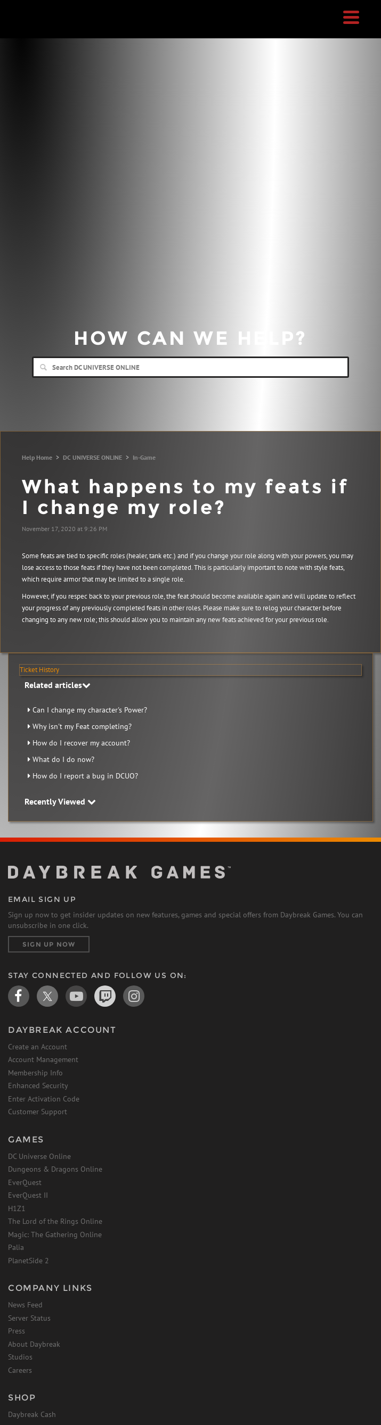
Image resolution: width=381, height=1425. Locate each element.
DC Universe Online (39, 1156)
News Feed (25, 1305)
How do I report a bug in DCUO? (85, 776)
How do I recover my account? (81, 743)
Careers (20, 1370)
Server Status (29, 1318)
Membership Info (35, 1073)
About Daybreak (34, 1344)
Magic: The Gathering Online (55, 1234)
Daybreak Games (34, 30)
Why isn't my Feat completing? (82, 726)
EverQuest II (28, 1195)
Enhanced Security (38, 1085)
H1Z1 (17, 1208)
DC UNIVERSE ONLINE (92, 457)
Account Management (43, 1059)
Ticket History (39, 669)
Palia (16, 1247)
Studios (20, 1357)
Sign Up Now (48, 944)
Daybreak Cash (32, 1414)
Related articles (58, 685)
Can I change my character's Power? (90, 710)
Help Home (37, 457)
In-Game (144, 457)
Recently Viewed (60, 801)
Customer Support (37, 1111)
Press (16, 1331)
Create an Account (37, 1046)
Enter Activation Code (43, 1099)
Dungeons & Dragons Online (55, 1169)
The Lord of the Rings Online (55, 1221)
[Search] (190, 367)
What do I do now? (63, 759)
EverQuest (25, 1182)
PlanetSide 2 (28, 1260)
